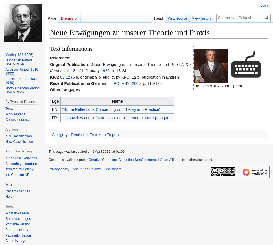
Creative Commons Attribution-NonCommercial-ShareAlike (132, 160)
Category (60, 134)
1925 (105, 70)
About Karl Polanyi (87, 169)
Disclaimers (112, 169)
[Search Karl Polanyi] (243, 18)
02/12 (65, 77)
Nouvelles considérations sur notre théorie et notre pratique (117, 117)
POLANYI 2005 (127, 83)
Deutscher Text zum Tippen (95, 134)
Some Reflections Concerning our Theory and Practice (111, 109)
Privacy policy (59, 169)
